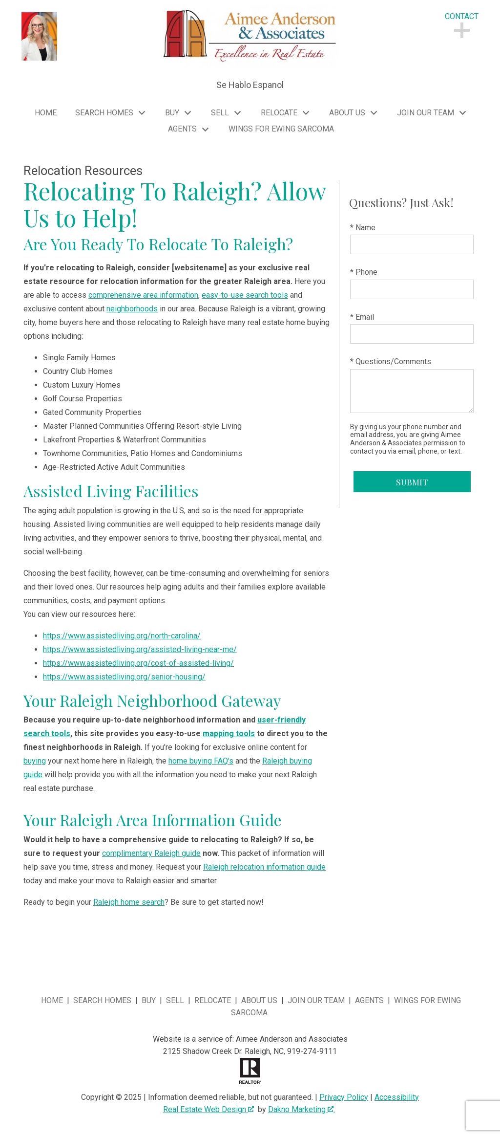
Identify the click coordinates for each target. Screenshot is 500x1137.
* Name (362, 227)
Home (46, 113)
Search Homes (102, 1000)
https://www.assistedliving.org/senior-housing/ (124, 676)
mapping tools (229, 733)
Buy (149, 1000)
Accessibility (397, 1097)
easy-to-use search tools (245, 295)
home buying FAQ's (200, 760)
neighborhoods (132, 308)
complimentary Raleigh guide (151, 853)
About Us (259, 1000)
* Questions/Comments (390, 361)
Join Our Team (316, 1000)
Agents (369, 1000)
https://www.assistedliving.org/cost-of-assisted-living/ (138, 663)
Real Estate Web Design (208, 1109)
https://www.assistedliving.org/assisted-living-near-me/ (140, 649)
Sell (175, 1000)
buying (34, 760)
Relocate (212, 1000)
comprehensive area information (143, 295)
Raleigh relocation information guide (264, 867)
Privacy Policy (343, 1097)
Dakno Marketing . (301, 1109)
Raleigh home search (129, 902)
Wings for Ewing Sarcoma (281, 129)
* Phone (363, 272)
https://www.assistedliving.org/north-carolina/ (122, 635)
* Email (362, 317)
